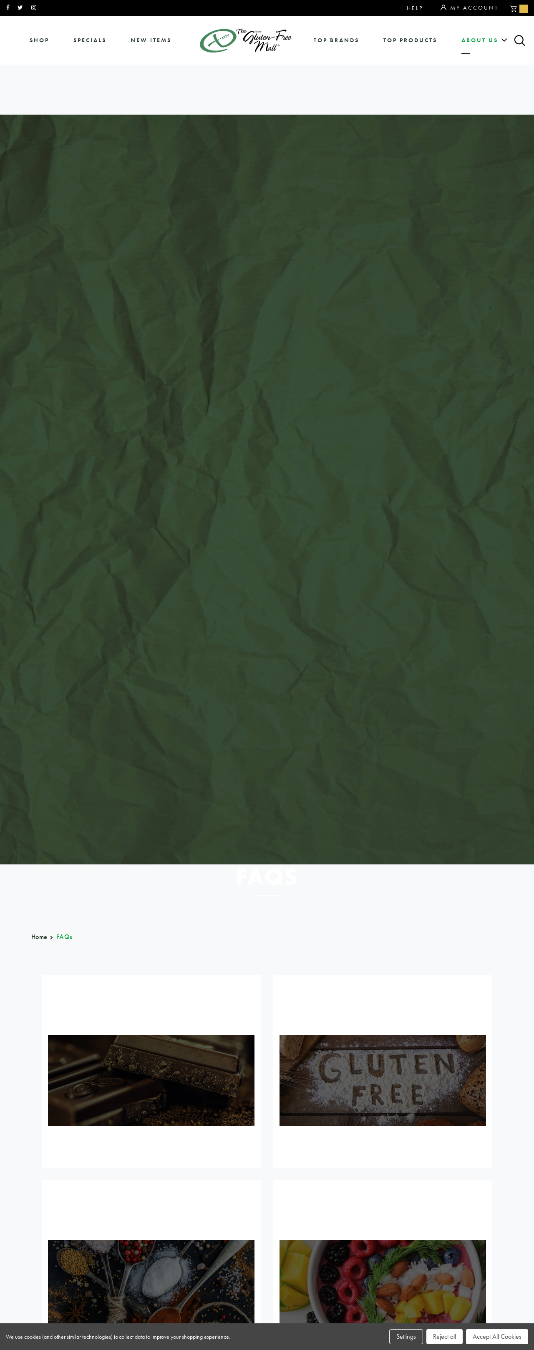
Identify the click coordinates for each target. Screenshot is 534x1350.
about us (479, 40)
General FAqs (151, 1072)
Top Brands (336, 40)
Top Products (410, 40)
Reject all (444, 1336)
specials (89, 40)
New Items (151, 40)
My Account (470, 8)
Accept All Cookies (497, 1336)
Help (415, 8)
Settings (406, 1336)
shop (39, 40)
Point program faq (383, 1072)
